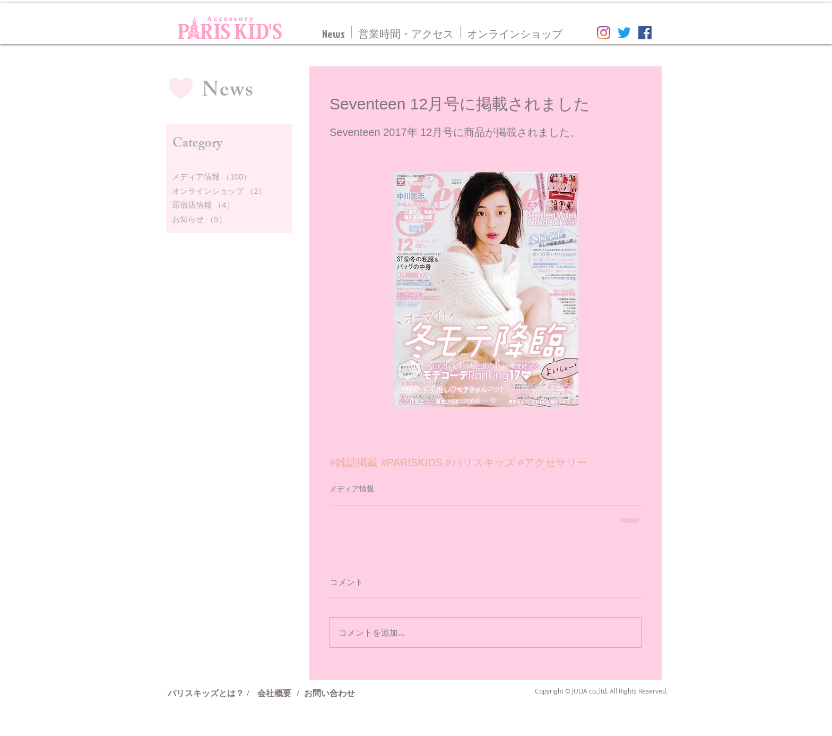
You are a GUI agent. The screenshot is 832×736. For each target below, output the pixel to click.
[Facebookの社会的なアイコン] (645, 32)
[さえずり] (624, 32)
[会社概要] (274, 693)
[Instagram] (603, 32)
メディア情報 (352, 488)
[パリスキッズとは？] (210, 693)
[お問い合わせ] (329, 693)
